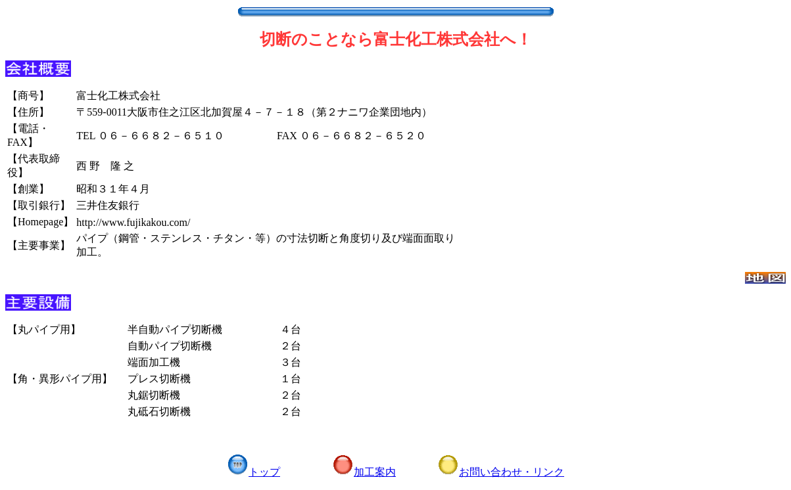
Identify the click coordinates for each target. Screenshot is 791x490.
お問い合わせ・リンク (501, 472)
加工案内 (364, 472)
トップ (253, 472)
